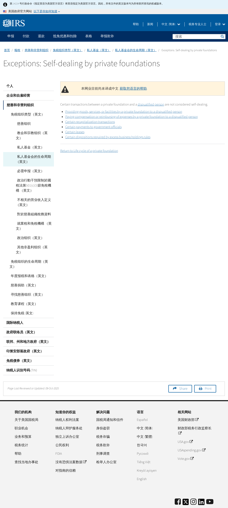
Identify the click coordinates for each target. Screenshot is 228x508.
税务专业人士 (197, 24)
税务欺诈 (103, 430)
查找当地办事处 (26, 447)
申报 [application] (10, 36)
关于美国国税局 (26, 404)
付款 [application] (26, 36)
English (142, 463)
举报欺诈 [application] (107, 36)
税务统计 (21, 430)
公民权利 (62, 430)
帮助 (136, 24)
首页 (7, 50)
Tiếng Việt (143, 447)
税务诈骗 (103, 421)
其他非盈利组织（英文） (34, 242)
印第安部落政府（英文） (25, 336)
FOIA (58, 438)
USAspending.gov (191, 435)
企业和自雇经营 (18, 95)
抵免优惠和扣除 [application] (65, 36)
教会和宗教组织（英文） (34, 133)
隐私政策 (193, 503)
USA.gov (185, 426)
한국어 (142, 430)
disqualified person (151, 104)
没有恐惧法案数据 (70, 447)
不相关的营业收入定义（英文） (33, 197)
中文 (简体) (171, 24)
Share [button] (183, 373)
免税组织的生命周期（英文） (32, 251)
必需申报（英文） (29, 166)
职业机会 (21, 413)
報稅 (17, 50)
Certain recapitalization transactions (90, 121)
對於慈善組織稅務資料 (33, 209)
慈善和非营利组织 (36, 50)
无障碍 (208, 503)
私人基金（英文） (99, 50)
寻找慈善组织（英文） (26, 279)
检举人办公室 (106, 447)
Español (142, 404)
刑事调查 (103, 438)
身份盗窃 (103, 413)
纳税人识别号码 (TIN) (21, 355)
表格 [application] (88, 36)
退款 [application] (41, 36)
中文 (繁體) (145, 421)
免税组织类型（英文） (67, 50)
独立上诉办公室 (67, 421)
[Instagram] (193, 487)
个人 (9, 86)
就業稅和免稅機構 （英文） (33, 221)
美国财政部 (188, 404)
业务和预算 (23, 421)
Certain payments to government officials (93, 127)
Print (208, 373)
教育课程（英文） (23, 288)
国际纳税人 (14, 307)
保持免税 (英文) (21, 298)
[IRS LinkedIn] (201, 488)
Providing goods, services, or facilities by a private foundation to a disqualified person (123, 111)
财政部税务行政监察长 (195, 415)
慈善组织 (22, 123)
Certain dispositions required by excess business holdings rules (107, 137)
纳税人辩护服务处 (68, 413)
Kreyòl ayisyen (147, 455)
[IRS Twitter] (186, 488)
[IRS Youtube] (209, 487)
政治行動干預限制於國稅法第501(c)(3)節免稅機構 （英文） (34, 180)
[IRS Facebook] (178, 487)
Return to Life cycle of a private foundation (89, 150)
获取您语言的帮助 (133, 88)
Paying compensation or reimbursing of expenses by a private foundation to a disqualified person (131, 116)
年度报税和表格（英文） (28, 260)
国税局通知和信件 (109, 404)
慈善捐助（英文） (23, 270)
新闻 (150, 24)
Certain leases (74, 132)
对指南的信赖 (65, 455)
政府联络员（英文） (21, 317)
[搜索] (199, 36)
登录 (220, 24)
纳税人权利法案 (67, 404)
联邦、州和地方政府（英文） (28, 326)
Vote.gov (186, 443)
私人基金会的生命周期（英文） (136, 50)
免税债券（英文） (19, 345)
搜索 (222, 36)
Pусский (142, 438)
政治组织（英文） (29, 233)
